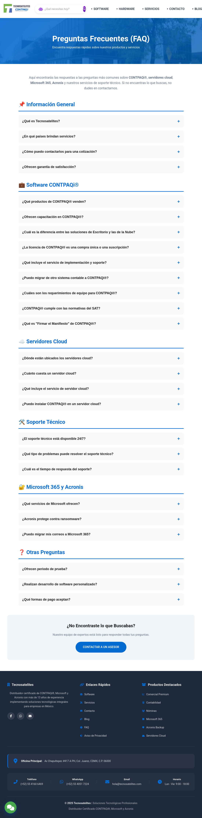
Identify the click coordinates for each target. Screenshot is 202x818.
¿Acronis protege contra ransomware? (52, 519)
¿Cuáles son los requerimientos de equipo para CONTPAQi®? (69, 293)
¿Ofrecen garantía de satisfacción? (49, 167)
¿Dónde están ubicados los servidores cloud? (57, 358)
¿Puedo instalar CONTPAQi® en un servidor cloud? (61, 404)
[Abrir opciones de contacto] (11, 807)
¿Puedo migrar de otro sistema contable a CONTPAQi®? (65, 278)
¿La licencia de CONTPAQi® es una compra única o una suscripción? (75, 247)
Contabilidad (151, 702)
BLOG (198, 9)
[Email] (30, 716)
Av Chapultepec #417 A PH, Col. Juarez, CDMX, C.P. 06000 (77, 761)
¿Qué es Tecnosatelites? (41, 121)
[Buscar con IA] (63, 9)
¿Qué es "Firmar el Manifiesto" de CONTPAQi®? (59, 323)
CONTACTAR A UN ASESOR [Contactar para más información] (101, 647)
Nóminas (149, 710)
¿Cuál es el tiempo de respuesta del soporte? (57, 469)
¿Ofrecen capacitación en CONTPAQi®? (52, 217)
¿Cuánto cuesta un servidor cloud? (49, 373)
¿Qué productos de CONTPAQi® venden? (54, 201)
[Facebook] (11, 716)
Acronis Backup (153, 727)
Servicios (87, 702)
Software (87, 694)
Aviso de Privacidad (93, 735)
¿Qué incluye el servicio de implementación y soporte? (64, 262)
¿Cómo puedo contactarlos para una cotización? (59, 151)
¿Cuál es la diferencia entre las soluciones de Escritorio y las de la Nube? (78, 232)
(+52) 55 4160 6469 (32, 784)
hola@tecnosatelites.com (126, 784)
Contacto (87, 710)
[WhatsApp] (20, 716)
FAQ (84, 727)
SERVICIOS (152, 9)
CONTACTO (177, 9)
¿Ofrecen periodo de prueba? (44, 569)
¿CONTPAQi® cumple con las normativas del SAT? (61, 308)
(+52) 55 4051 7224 (77, 784)
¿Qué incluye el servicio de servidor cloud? (55, 389)
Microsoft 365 (152, 719)
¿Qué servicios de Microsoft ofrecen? (51, 504)
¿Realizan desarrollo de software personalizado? (59, 584)
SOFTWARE (101, 9)
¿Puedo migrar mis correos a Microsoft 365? (56, 534)
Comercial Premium (155, 694)
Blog (84, 719)
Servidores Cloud (154, 735)
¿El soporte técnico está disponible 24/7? (54, 439)
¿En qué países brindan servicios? (48, 136)
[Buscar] (84, 9)
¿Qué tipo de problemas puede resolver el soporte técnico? (68, 454)
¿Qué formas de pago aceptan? (46, 599)
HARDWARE (127, 9)
